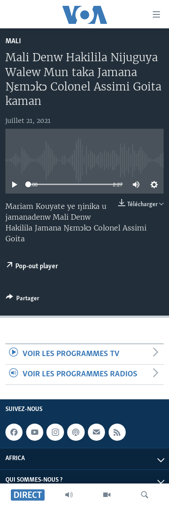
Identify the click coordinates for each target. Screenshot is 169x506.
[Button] (22, 299)
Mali (13, 41)
